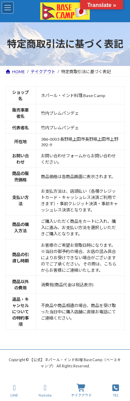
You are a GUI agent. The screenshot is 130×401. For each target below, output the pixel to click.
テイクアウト (81, 390)
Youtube (45, 390)
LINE (14, 390)
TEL (116, 390)
